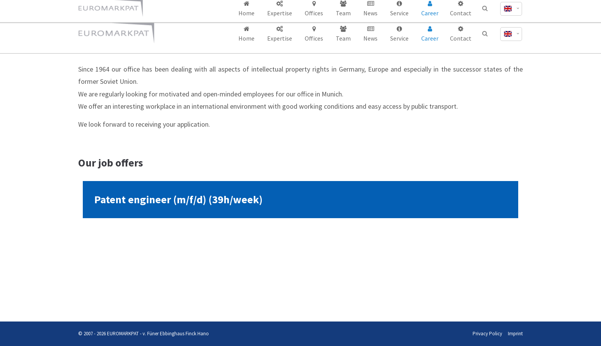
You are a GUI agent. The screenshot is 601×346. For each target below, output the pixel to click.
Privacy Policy (487, 333)
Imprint (515, 333)
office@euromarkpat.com (431, 6)
